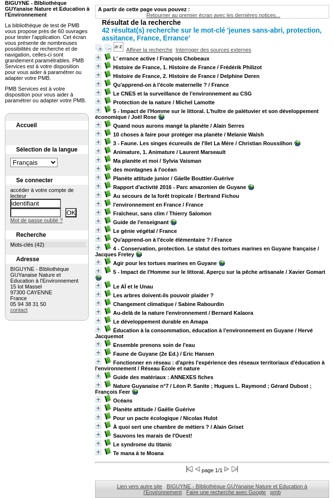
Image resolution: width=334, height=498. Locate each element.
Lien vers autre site (139, 486)
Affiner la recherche (149, 50)
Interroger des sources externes (213, 50)
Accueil (26, 125)
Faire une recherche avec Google (226, 492)
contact (18, 310)
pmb (275, 492)
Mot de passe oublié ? (36, 220)
